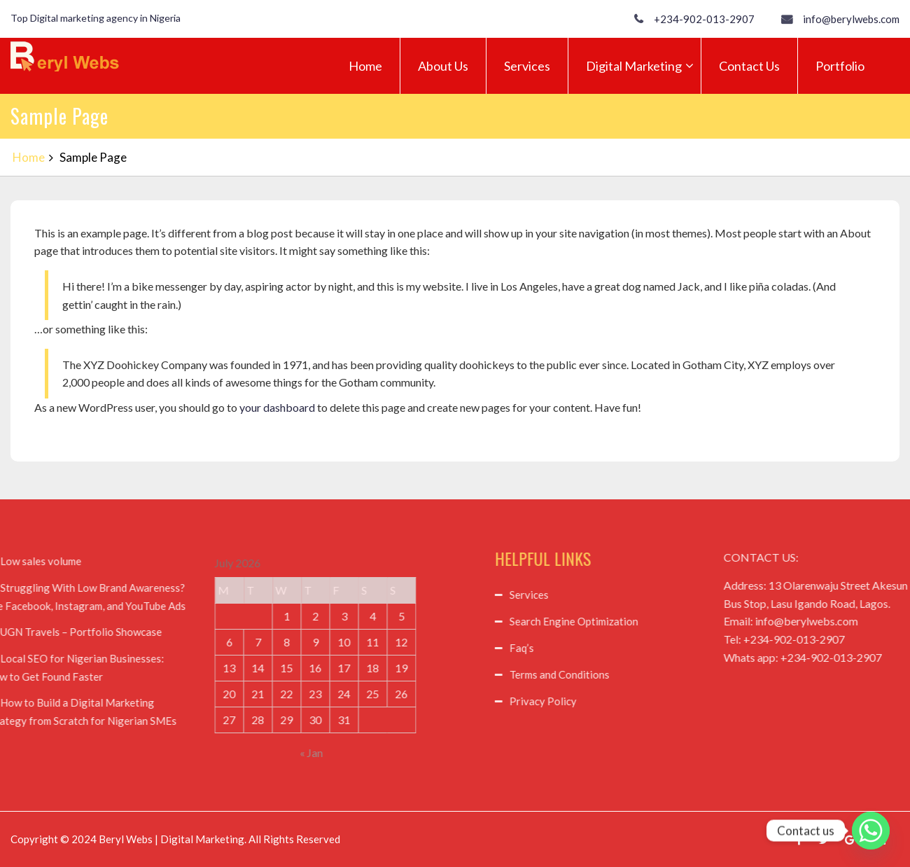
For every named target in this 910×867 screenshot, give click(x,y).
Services (527, 66)
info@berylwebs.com (851, 19)
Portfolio (840, 66)
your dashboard (277, 407)
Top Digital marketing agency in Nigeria (95, 18)
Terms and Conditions (639, 674)
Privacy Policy (622, 701)
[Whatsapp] (871, 830)
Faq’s (601, 647)
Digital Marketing (634, 66)
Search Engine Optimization (653, 621)
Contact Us (749, 66)
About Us (443, 66)
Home (365, 66)
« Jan (232, 752)
